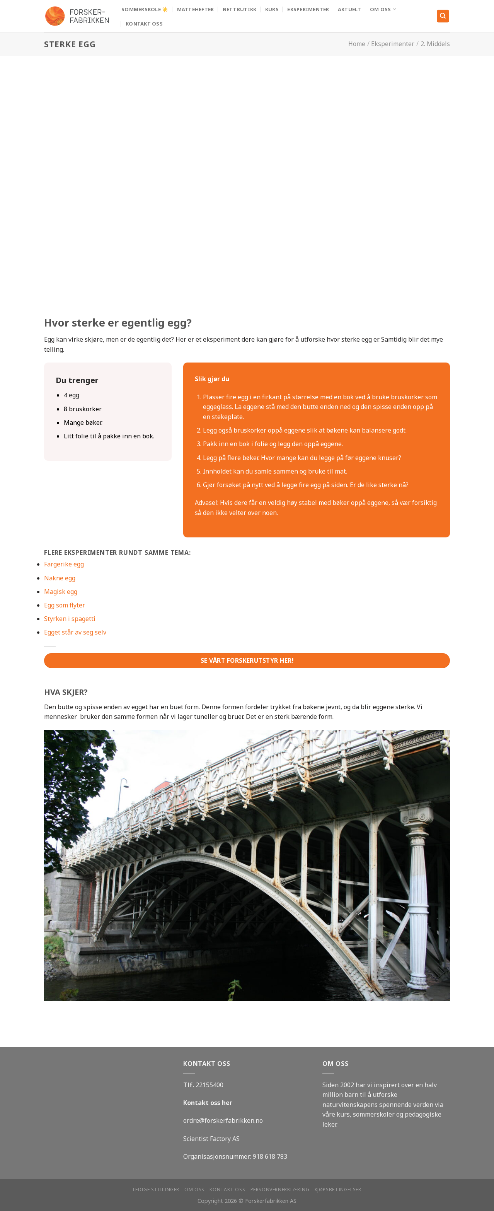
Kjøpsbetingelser (338, 1189)
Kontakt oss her (207, 1102)
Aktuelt (349, 9)
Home (356, 43)
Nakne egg (59, 578)
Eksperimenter (308, 9)
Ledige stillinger (156, 1189)
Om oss (383, 9)
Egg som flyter (64, 605)
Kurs (272, 9)
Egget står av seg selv (75, 632)
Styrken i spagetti (69, 618)
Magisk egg (60, 591)
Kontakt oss (144, 23)
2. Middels (435, 43)
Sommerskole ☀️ (144, 9)
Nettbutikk (240, 9)
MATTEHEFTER (195, 9)
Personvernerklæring (280, 1189)
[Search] (443, 16)
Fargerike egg (64, 564)
